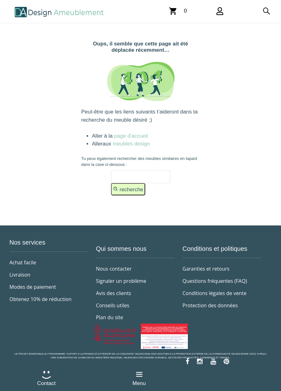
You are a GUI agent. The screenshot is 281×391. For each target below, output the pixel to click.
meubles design (131, 144)
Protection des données (210, 305)
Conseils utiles (112, 305)
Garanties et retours (206, 268)
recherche (128, 189)
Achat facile (22, 262)
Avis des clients (113, 293)
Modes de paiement (32, 286)
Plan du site (109, 317)
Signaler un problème (121, 280)
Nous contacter (114, 268)
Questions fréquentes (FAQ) (215, 280)
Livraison (19, 274)
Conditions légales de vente (215, 293)
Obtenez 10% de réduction (40, 299)
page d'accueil (130, 136)
